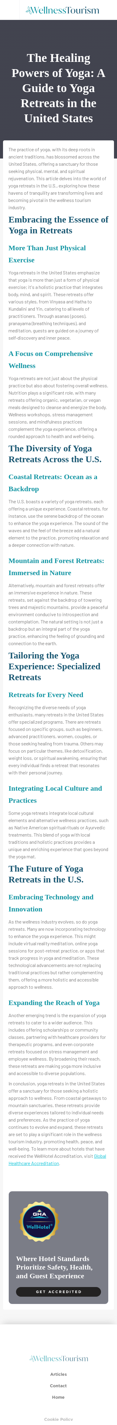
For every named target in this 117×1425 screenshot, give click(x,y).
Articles (58, 1380)
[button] (9, 10)
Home (58, 1403)
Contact (58, 1391)
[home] (64, 10)
